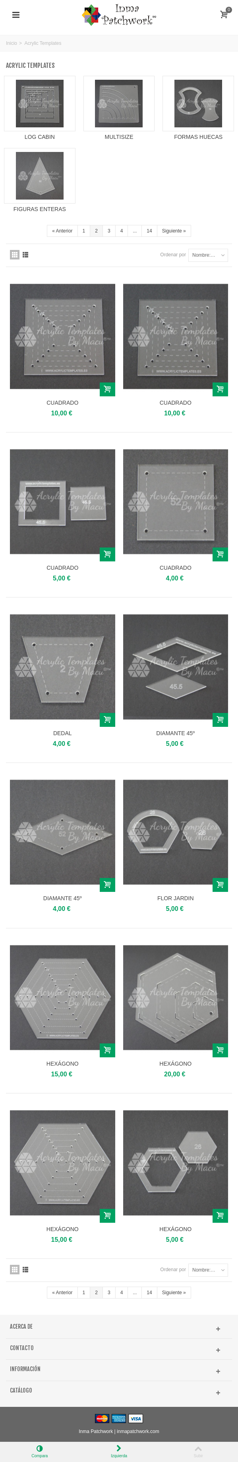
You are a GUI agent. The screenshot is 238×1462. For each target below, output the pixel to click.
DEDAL (62, 733)
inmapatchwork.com (138, 1431)
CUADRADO (62, 403)
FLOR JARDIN (175, 898)
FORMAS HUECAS (198, 137)
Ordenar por (173, 254)
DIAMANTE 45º (175, 733)
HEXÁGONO (62, 1063)
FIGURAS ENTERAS (40, 209)
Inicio (11, 43)
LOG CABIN (40, 137)
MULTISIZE (118, 137)
